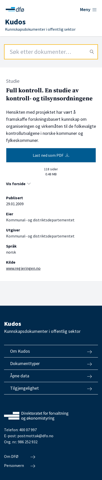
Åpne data (51, 376)
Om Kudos (51, 351)
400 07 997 (28, 429)
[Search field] (51, 51)
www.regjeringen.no (23, 268)
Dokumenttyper (51, 364)
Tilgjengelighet (51, 388)
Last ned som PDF (51, 155)
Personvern (19, 465)
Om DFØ (19, 456)
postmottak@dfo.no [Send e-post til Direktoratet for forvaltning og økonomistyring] (35, 435)
